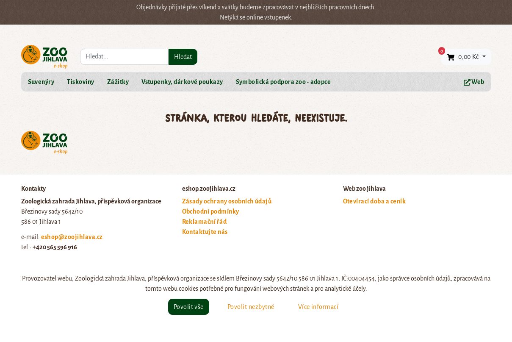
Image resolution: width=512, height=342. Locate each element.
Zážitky (118, 81)
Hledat (183, 56)
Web (474, 82)
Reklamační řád (204, 221)
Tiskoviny (80, 81)
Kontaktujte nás (205, 231)
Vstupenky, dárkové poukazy (182, 81)
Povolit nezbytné (250, 306)
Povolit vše (189, 306)
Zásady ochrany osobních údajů (227, 201)
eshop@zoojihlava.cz (72, 237)
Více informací (318, 306)
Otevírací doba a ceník (374, 201)
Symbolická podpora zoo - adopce (283, 81)
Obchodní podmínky (210, 211)
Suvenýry (41, 81)
